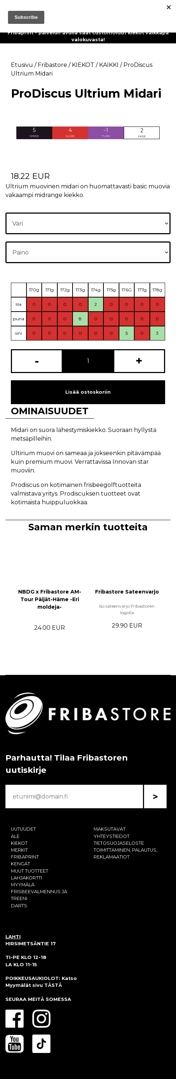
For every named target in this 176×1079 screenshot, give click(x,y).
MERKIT (19, 850)
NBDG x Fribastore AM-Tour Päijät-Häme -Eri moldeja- (49, 599)
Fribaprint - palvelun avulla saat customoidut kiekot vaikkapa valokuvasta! (88, 36)
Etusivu (22, 64)
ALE (15, 836)
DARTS (19, 905)
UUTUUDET (23, 829)
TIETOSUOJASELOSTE (119, 843)
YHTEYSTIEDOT (112, 836)
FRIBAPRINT (25, 857)
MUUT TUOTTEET (29, 871)
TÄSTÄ (53, 985)
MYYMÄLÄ (22, 884)
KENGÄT (20, 863)
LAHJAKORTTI (26, 878)
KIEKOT (19, 843)
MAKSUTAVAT (110, 829)
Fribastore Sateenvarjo (127, 591)
